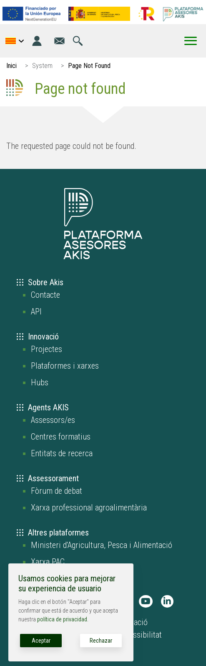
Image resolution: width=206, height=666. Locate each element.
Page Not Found (89, 66)
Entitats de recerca (62, 453)
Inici (11, 66)
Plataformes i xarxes (65, 366)
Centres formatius (60, 437)
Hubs (39, 382)
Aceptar (41, 640)
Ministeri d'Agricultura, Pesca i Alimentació (101, 545)
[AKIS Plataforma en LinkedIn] (167, 601)
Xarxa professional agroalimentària (89, 508)
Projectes (46, 349)
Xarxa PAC (48, 562)
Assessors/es (53, 420)
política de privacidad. (62, 619)
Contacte (45, 295)
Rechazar (101, 640)
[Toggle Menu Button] (190, 41)
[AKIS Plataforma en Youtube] (146, 601)
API (36, 312)
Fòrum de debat (56, 491)
